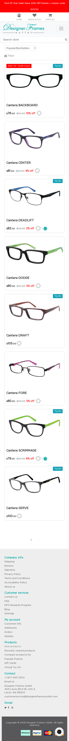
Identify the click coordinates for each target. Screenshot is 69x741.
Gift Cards (10, 663)
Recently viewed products (19, 650)
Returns (8, 565)
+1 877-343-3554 (14, 677)
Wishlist (8, 636)
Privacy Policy (12, 574)
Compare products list (17, 654)
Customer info (12, 623)
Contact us (11, 596)
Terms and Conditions (17, 578)
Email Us (9, 681)
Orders (8, 632)
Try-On (57, 66)
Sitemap (9, 613)
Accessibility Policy (15, 582)
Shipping (9, 561)
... (38, 540)
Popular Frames (13, 659)
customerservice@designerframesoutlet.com (31, 696)
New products (12, 646)
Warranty (9, 570)
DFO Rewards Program (17, 605)
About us (9, 586)
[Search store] (34, 39)
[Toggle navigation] (61, 28)
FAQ (6, 601)
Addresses (10, 627)
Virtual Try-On (12, 667)
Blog (7, 609)
